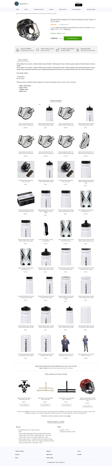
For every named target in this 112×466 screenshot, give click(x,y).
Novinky (17, 454)
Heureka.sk (25, 13)
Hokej (26, 9)
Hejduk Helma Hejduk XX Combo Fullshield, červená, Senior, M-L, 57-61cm (88, 399)
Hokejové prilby (60, 368)
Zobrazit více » (67, 29)
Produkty (20, 13)
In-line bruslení (76, 9)
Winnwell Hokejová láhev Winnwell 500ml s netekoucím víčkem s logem (46, 211)
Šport (65, 368)
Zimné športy (70, 368)
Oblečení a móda (91, 9)
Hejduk (52, 29)
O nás (78, 451)
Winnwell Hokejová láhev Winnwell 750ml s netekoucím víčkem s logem (66, 297)
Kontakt (79, 454)
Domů (17, 9)
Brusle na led (62, 9)
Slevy (16, 457)
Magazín (48, 451)
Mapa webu (49, 454)
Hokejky (51, 9)
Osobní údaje (49, 457)
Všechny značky (19, 451)
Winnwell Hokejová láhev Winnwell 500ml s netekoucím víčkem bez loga (86, 182)
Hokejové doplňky (39, 9)
